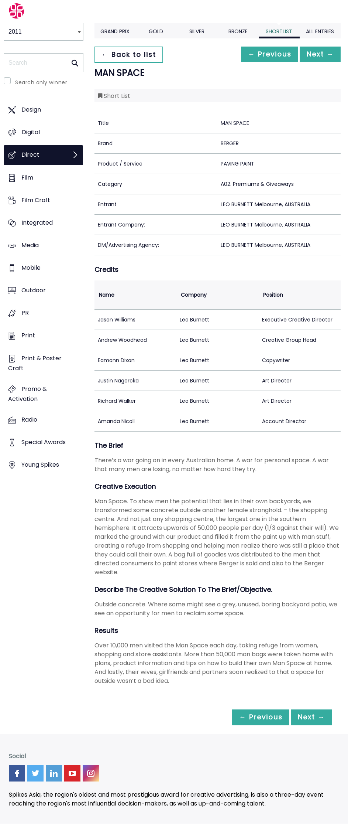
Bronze (238, 31)
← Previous (263, 54)
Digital (31, 132)
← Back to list (130, 54)
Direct (30, 155)
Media (30, 245)
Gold (156, 31)
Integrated (37, 222)
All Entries (320, 31)
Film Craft (35, 200)
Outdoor (33, 290)
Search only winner (41, 82)
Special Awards (43, 442)
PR (25, 313)
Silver (196, 31)
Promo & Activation (27, 394)
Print (28, 335)
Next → (318, 54)
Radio (29, 419)
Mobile (31, 267)
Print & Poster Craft (35, 363)
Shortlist (279, 31)
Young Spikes (40, 465)
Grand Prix (115, 31)
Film (27, 177)
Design (31, 109)
